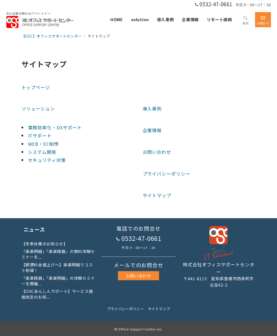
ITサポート (40, 135)
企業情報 (152, 130)
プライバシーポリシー (166, 173)
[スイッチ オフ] (245, 19)
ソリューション (38, 108)
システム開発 (42, 152)
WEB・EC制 (41, 144)
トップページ (35, 87)
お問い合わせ (157, 152)
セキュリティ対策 (47, 160)
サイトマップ (157, 195)
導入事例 (152, 108)
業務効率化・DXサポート (55, 127)
